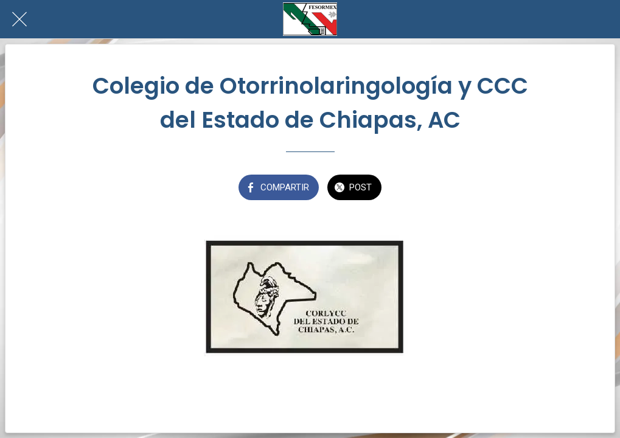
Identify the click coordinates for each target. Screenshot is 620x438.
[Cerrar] (19, 19)
